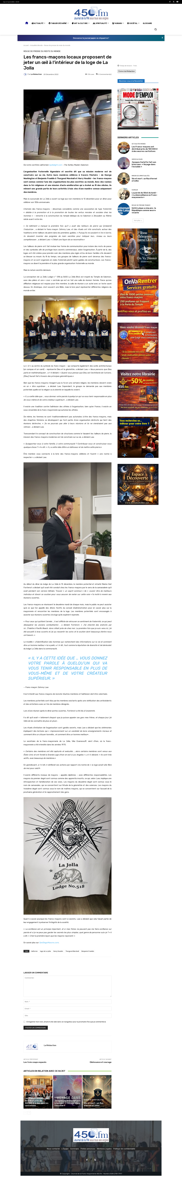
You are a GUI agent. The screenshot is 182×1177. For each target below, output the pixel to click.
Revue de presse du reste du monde (57, 45)
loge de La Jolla (45, 951)
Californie (34, 951)
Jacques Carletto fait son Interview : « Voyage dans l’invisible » (66, 1104)
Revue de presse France (141, 205)
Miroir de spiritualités (93, 1101)
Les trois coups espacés (35, 1062)
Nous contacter (53, 1150)
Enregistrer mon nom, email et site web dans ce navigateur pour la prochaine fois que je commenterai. (66, 1022)
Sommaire (74, 1150)
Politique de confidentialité (124, 1150)
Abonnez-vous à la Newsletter (131, 81)
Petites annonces (88, 1150)
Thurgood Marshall (72, 951)
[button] (156, 29)
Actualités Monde (36, 45)
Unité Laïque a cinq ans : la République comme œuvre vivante (144, 210)
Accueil (26, 45)
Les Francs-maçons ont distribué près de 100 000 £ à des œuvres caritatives (38, 1104)
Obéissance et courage (100, 1062)
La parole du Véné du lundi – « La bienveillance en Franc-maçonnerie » (144, 195)
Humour (135, 190)
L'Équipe (65, 1150)
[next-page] (29, 1114)
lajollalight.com (55, 165)
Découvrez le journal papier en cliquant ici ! (91, 38)
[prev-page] (25, 1114)
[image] (138, 108)
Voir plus (138, 220)
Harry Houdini (58, 951)
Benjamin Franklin (88, 951)
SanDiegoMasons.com (49, 942)
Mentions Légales (104, 1150)
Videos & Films (59, 1099)
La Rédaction (36, 74)
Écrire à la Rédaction (127, 71)
